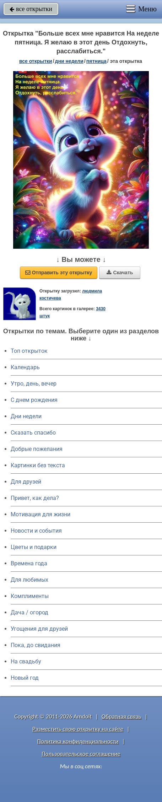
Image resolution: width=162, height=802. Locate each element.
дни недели (69, 61)
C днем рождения (34, 400)
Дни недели (26, 416)
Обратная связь (121, 716)
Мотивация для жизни (40, 514)
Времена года (29, 563)
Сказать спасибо (33, 432)
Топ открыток (29, 351)
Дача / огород (29, 612)
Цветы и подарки (33, 547)
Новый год (25, 677)
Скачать (120, 272)
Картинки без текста (38, 465)
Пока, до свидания (35, 645)
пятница (96, 61)
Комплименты (30, 596)
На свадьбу (26, 661)
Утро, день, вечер (33, 383)
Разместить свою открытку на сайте (77, 729)
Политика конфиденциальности (78, 741)
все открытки (31, 8)
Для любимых (29, 579)
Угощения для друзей (39, 628)
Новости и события (36, 530)
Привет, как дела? (35, 498)
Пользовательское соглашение (81, 754)
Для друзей (26, 481)
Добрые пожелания (37, 449)
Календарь (25, 367)
